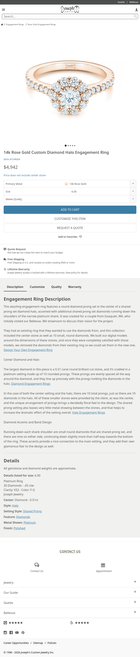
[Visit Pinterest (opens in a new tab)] (23, 632)
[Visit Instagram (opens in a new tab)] (6, 632)
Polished (19, 528)
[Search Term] (70, 16)
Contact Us (70, 551)
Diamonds (23, 517)
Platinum (30, 523)
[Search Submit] (135, 16)
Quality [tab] (56, 287)
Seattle (70, 603)
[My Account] (136, 9)
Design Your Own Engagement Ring (28, 350)
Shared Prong (32, 511)
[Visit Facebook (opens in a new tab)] (12, 632)
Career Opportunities (16, 643)
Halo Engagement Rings (88, 413)
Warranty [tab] (74, 287)
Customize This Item (70, 219)
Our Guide (70, 592)
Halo (15, 506)
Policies (52, 643)
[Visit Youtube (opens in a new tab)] (17, 632)
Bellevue (70, 613)
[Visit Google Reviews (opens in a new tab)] (37, 622)
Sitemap (38, 643)
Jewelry (70, 582)
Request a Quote (70, 228)
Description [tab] (15, 287)
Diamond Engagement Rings (30, 384)
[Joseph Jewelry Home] (2, 24)
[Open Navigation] (3, 9)
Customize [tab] (37, 287)
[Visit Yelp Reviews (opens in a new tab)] (103, 622)
